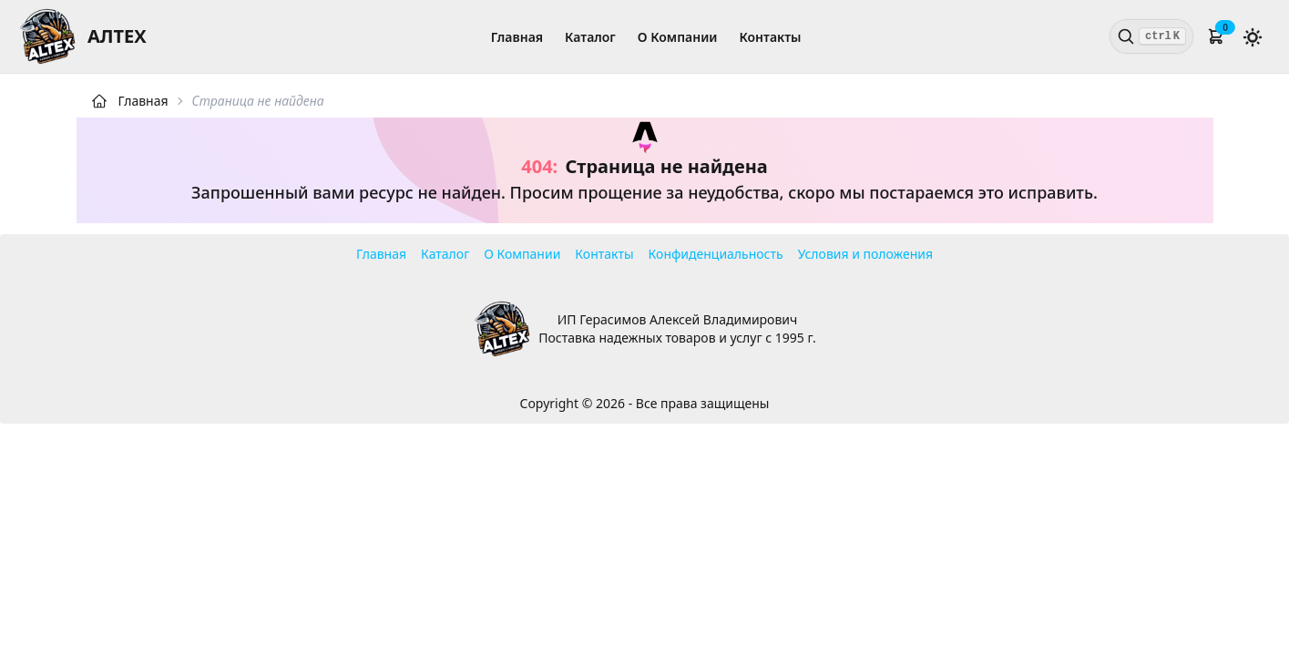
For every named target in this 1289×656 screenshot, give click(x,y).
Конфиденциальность (716, 253)
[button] (1216, 36)
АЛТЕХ (117, 36)
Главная (517, 37)
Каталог (590, 37)
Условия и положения (865, 253)
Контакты (771, 37)
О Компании (678, 37)
